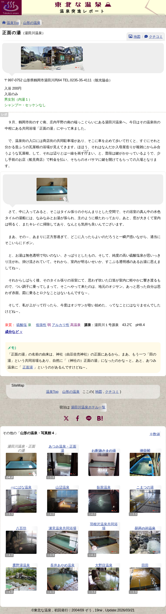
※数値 (155, 434)
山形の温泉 (31, 22)
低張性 (41, 324)
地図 (137, 36)
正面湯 (27, 367)
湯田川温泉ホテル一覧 (88, 407)
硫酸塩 (21, 324)
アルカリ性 (60, 324)
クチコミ (156, 36)
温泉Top (13, 22)
